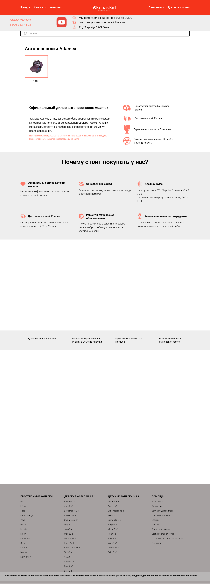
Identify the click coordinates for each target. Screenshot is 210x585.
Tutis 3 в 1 (112, 538)
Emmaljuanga (26, 515)
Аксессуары (157, 506)
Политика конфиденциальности (167, 538)
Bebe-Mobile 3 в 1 (116, 511)
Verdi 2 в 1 (69, 557)
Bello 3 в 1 (112, 552)
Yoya (22, 520)
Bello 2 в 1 (69, 571)
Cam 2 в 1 (68, 566)
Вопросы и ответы (161, 529)
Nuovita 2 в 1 (70, 538)
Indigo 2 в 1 (69, 524)
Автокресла (157, 501)
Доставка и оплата (179, 7)
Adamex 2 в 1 (70, 501)
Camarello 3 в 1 (115, 520)
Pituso (23, 524)
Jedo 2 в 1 (69, 529)
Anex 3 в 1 (112, 506)
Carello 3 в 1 (113, 548)
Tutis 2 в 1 (69, 552)
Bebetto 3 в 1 (114, 515)
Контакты (55, 7)
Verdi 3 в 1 (112, 543)
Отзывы (155, 520)
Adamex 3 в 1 (114, 501)
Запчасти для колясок (162, 511)
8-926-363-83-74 (20, 20)
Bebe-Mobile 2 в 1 (72, 511)
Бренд (24, 7)
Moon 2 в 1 (69, 534)
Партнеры (156, 543)
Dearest (23, 552)
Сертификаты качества (163, 534)
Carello (23, 548)
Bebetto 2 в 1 (70, 515)
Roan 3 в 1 (113, 534)
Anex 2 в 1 (69, 506)
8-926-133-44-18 (20, 24)
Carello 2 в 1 (69, 562)
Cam (22, 543)
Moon (23, 534)
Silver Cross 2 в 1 (72, 548)
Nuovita (24, 529)
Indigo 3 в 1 (113, 524)
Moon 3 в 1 (113, 529)
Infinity (23, 506)
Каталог (39, 7)
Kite (35, 81)
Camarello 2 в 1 (71, 520)
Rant (22, 501)
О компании (155, 7)
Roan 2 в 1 (69, 543)
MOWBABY (25, 557)
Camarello (25, 538)
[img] (61, 22)
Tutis (22, 511)
